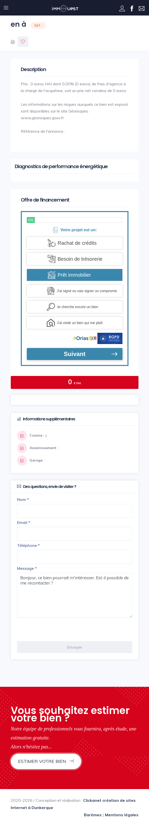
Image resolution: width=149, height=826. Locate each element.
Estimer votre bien (46, 761)
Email (23, 522)
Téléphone (28, 545)
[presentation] (55, 629)
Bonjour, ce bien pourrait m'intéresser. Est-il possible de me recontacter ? (74, 595)
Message (27, 568)
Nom (23, 499)
